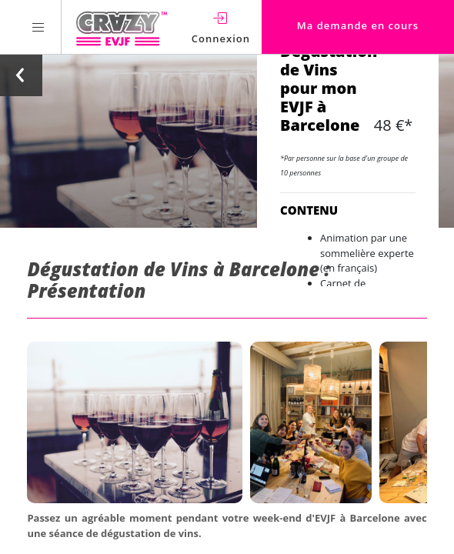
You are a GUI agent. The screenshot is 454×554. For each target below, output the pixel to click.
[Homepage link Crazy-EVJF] (121, 27)
